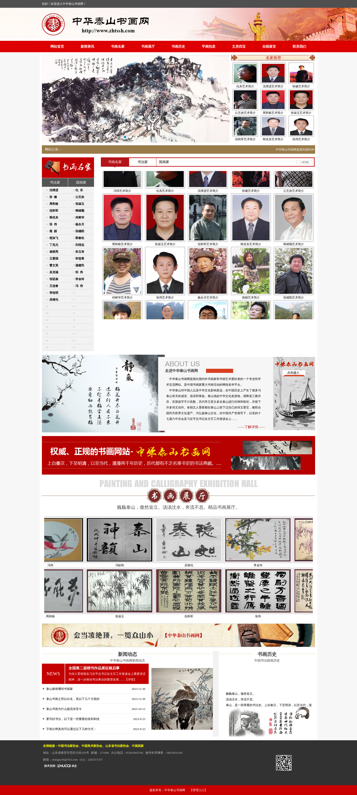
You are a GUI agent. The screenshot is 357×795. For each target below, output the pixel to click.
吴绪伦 (53, 299)
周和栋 (53, 203)
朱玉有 (79, 251)
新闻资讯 (87, 46)
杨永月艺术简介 (208, 312)
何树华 (79, 217)
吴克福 (53, 272)
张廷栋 (53, 279)
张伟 (272, 616)
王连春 (53, 286)
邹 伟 (79, 272)
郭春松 (79, 238)
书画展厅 (148, 46)
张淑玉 (79, 203)
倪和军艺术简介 (245, 139)
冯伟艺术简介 (122, 206)
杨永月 (79, 224)
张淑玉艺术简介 (301, 112)
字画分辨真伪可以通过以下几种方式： (71, 729)
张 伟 (53, 224)
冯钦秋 (134, 565)
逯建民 (79, 265)
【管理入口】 (198, 790)
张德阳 (79, 231)
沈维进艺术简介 (273, 86)
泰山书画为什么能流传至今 (64, 709)
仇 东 (79, 190)
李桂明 (53, 292)
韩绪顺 (79, 210)
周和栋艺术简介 (273, 112)
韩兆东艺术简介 (273, 139)
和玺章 (79, 258)
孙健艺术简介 (301, 86)
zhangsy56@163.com (65, 759)
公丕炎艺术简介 (245, 112)
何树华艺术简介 (122, 312)
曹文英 (53, 265)
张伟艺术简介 (301, 139)
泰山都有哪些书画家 (59, 689)
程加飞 (53, 238)
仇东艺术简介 (245, 86)
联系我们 (299, 46)
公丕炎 (79, 197)
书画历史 (178, 46)
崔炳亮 (53, 251)
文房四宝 (239, 46)
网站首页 (57, 46)
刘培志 (79, 245)
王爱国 (53, 258)
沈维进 (53, 190)
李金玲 (79, 279)
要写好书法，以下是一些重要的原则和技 (72, 719)
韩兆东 (53, 217)
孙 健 (53, 197)
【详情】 (131, 679)
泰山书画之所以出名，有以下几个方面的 (72, 699)
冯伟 (65, 565)
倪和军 (53, 210)
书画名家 (118, 46)
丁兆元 (53, 245)
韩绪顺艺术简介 (293, 259)
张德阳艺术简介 (293, 312)
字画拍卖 (208, 46)
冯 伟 (79, 286)
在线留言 (269, 46)
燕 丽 (53, 231)
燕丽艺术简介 (251, 312)
